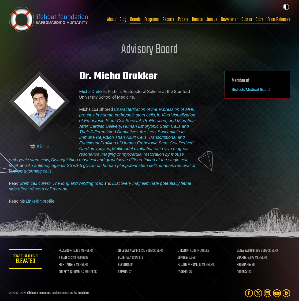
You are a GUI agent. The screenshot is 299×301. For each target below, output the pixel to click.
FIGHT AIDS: (66, 265)
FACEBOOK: (65, 251)
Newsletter (229, 19)
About (111, 19)
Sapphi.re (83, 293)
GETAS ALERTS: (246, 251)
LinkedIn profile (40, 201)
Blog (123, 19)
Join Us (211, 19)
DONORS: (182, 258)
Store (260, 19)
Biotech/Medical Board (251, 89)
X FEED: (63, 258)
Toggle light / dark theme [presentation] (286, 7)
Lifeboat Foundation (38, 293)
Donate (197, 19)
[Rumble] (286, 293)
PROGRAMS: (244, 265)
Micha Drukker (92, 91)
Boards (135, 19)
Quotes (246, 19)
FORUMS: (182, 272)
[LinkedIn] (267, 293)
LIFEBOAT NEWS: (128, 251)
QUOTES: (242, 272)
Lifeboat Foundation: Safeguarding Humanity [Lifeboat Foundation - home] (49, 19)
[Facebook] (249, 293)
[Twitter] (258, 293)
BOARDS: (242, 258)
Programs (151, 19)
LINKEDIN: (183, 251)
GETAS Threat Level (25, 259)
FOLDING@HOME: (187, 265)
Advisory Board (149, 50)
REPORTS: (124, 265)
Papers (183, 19)
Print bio (39, 147)
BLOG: (121, 258)
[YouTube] (277, 293)
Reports (168, 19)
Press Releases (278, 19)
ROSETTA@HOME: (69, 272)
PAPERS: (123, 272)
